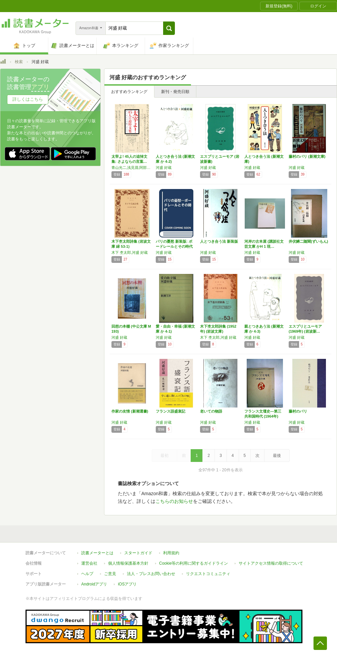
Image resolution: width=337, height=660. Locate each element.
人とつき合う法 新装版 (219, 241)
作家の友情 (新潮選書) (129, 411)
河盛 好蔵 (164, 168)
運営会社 (89, 563)
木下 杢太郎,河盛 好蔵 (129, 252)
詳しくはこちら (27, 99)
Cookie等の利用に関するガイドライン (193, 563)
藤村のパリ (298, 411)
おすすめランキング (129, 91)
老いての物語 (211, 411)
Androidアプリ (94, 584)
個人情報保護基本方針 (128, 563)
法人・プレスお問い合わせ (151, 574)
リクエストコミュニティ (208, 574)
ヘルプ (87, 574)
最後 (277, 455)
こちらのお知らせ (174, 501)
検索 (19, 61)
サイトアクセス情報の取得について (271, 563)
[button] (169, 28)
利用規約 (171, 553)
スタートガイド (138, 553)
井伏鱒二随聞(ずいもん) (308, 241)
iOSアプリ (127, 584)
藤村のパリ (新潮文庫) (307, 156)
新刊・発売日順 (175, 91)
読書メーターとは (97, 553)
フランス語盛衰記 (170, 411)
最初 (164, 455)
